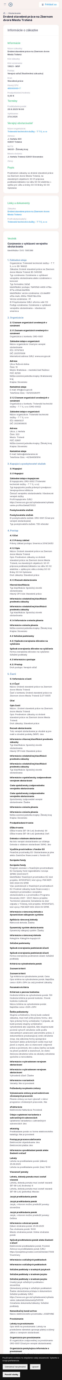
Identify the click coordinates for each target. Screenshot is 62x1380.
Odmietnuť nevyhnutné (15, 1367)
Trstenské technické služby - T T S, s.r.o (27, 131)
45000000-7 (14, 88)
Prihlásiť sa (50, 4)
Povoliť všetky (11, 1374)
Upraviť (35, 1367)
